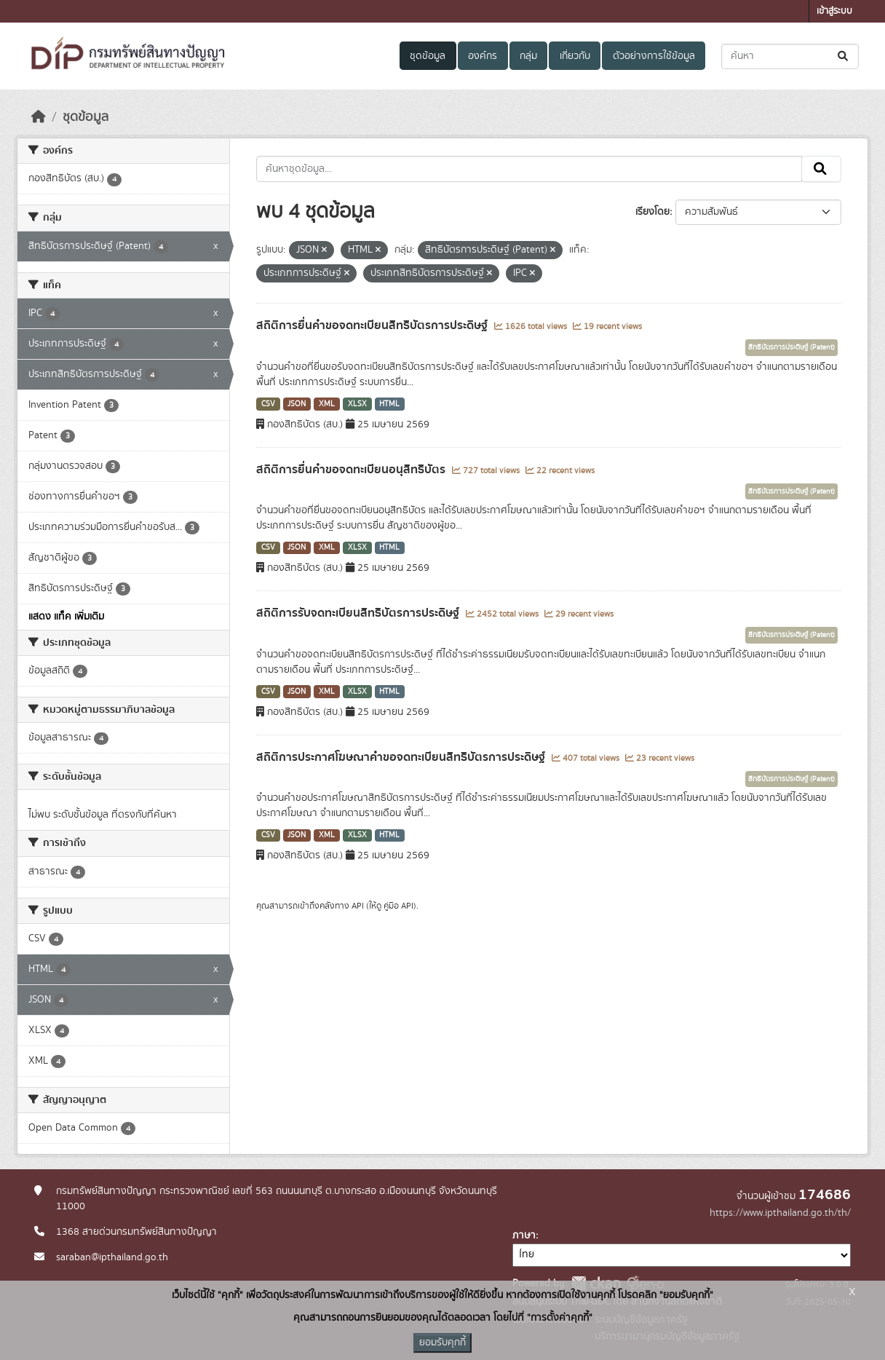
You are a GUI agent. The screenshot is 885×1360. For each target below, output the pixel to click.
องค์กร (482, 56)
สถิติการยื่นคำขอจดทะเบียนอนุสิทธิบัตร (352, 469)
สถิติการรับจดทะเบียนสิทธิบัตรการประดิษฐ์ (359, 613)
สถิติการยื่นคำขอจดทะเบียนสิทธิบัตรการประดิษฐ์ (373, 325)
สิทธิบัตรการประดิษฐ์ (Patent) (791, 347)
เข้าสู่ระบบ (834, 11)
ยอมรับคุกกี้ (442, 1342)
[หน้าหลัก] (38, 117)
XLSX (357, 404)
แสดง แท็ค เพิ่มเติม (66, 616)
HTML (389, 404)
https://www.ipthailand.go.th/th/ (780, 1213)
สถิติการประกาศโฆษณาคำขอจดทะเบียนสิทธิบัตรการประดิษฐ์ (402, 757)
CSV (268, 404)
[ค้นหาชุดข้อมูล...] (790, 56)
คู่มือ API (398, 905)
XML (327, 404)
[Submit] (844, 56)
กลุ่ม (528, 56)
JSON (296, 404)
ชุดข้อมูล (427, 56)
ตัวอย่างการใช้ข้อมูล (654, 56)
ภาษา (524, 1235)
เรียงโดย (652, 212)
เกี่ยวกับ (575, 56)
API (358, 905)
